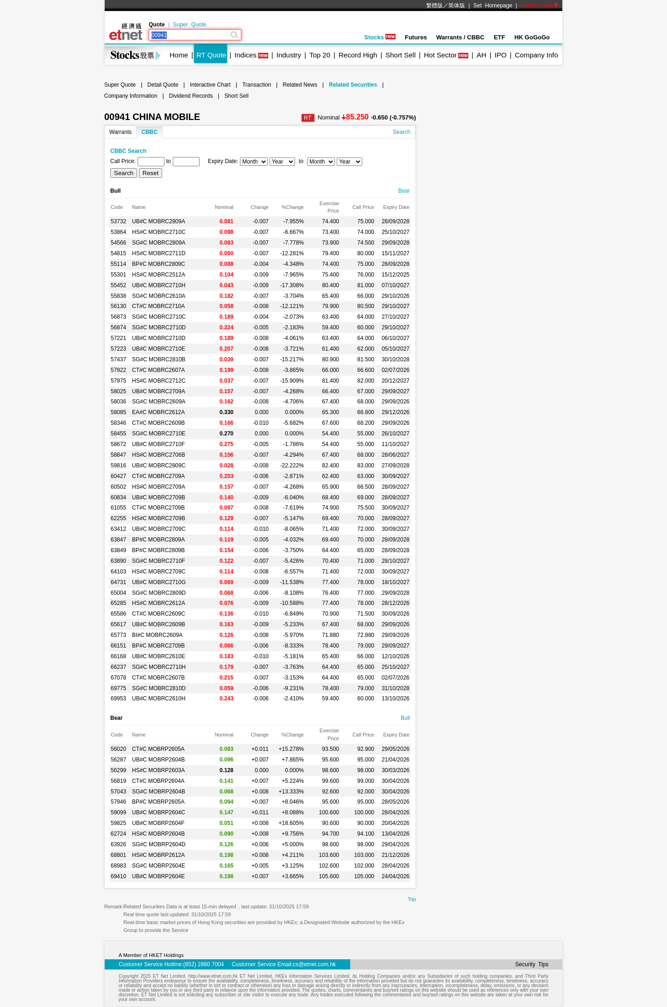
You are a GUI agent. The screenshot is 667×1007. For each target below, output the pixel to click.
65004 (118, 593)
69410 (118, 876)
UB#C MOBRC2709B (158, 497)
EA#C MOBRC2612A (158, 412)
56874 (118, 327)
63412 (118, 529)
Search (401, 132)
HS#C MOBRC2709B (158, 518)
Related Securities (353, 85)
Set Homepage (492, 5)
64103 (118, 571)
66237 (118, 667)
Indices (245, 55)
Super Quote (189, 24)
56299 (118, 770)
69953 (118, 698)
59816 (118, 465)
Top (412, 899)
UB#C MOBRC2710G (159, 582)
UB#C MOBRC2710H (158, 285)
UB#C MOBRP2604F (158, 823)
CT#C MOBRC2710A (158, 306)
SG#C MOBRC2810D (159, 688)
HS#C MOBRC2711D (158, 253)
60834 (118, 497)
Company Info (536, 55)
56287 (118, 759)
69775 (118, 688)
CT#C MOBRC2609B (158, 423)
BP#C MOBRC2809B (158, 550)
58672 (118, 444)
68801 (118, 855)
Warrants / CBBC (460, 37)
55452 (118, 285)
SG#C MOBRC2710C (159, 317)
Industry (289, 55)
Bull (405, 718)
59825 (118, 823)
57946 (118, 802)
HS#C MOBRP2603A (158, 770)
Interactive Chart (210, 85)
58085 (118, 412)
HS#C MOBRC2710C (158, 232)
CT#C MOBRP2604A (158, 781)
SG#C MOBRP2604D (158, 844)
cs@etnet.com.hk (314, 964)
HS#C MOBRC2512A (158, 274)
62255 (118, 518)
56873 (118, 317)
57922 (118, 370)
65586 (118, 613)
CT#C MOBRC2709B (158, 507)
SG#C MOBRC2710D (159, 327)
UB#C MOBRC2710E (158, 349)
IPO (501, 55)
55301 (118, 274)
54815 (118, 253)
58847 (118, 455)
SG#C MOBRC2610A (158, 296)
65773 (118, 635)
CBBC (149, 132)
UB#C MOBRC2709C (158, 529)
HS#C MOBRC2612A (158, 603)
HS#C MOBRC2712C (158, 381)
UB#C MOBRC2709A (158, 391)
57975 (118, 381)
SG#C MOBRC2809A (158, 242)
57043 (118, 791)
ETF (499, 37)
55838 (118, 296)
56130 (118, 306)
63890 (118, 561)
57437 (118, 359)
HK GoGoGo (532, 37)
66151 (118, 645)
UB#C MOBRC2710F (158, 444)
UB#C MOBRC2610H (158, 698)
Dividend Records (191, 96)
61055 (118, 507)
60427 (118, 476)
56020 (118, 749)
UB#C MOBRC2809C (158, 465)
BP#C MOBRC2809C (158, 264)
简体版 (456, 5)
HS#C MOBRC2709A (158, 487)
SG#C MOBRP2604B (158, 791)
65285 (118, 603)
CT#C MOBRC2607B (158, 677)
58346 (118, 423)
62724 (118, 834)
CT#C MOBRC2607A (158, 370)
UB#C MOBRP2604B (158, 759)
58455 (118, 433)
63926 (118, 844)
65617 (118, 624)
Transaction (256, 85)
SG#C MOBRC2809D (159, 593)
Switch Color (540, 5)
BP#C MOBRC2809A (158, 539)
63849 (118, 550)
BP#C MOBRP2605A (158, 802)
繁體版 (434, 5)
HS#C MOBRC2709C (158, 571)
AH (481, 55)
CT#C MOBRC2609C (158, 613)
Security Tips (531, 964)
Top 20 (319, 55)
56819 (118, 781)
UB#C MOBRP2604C (158, 812)
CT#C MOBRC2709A (158, 476)
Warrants (120, 132)
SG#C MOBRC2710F (158, 561)
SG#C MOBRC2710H (159, 667)
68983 (118, 865)
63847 (118, 539)
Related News (300, 85)
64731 (118, 582)
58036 (118, 401)
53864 (118, 232)
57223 (118, 349)
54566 (118, 242)
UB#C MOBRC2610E (158, 656)
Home (179, 55)
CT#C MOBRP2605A (158, 749)
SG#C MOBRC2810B (158, 359)
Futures (416, 37)
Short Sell (400, 55)
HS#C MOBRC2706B (158, 455)
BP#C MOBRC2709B (158, 645)
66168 (118, 656)
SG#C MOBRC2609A (158, 401)
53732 (118, 221)
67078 (118, 677)
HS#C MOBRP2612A (158, 855)
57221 (118, 338)
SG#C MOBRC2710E (158, 433)
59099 (118, 812)
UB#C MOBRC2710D (158, 338)
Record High (358, 55)
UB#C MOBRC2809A (158, 221)
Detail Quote (162, 85)
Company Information (130, 96)
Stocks (380, 37)
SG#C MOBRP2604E (158, 865)
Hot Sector (440, 55)
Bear (404, 191)
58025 (118, 391)
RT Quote (211, 55)
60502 (118, 487)
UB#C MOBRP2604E (158, 876)
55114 (118, 264)
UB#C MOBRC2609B (158, 624)
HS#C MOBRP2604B (158, 834)
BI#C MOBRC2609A (157, 635)
